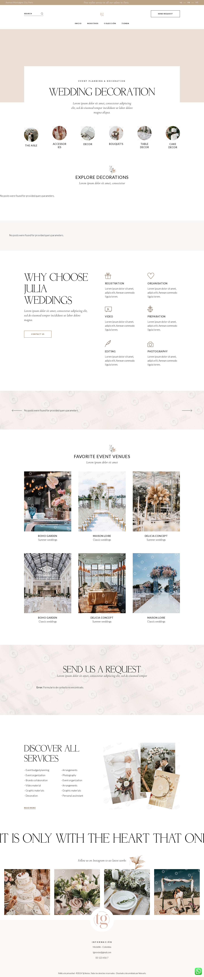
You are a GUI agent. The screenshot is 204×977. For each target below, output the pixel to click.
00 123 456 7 (102, 957)
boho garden (47, 535)
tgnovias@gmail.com (102, 952)
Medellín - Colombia (102, 947)
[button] (17, 410)
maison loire (102, 535)
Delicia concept (156, 535)
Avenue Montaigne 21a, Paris (19, 2)
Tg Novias (86, 973)
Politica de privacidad (66, 973)
